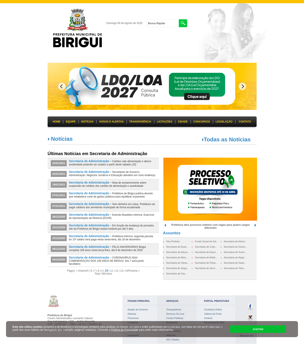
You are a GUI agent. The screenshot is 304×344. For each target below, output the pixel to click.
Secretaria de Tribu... (235, 268)
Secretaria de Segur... (177, 268)
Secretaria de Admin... (235, 241)
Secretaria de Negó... (235, 257)
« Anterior (81, 270)
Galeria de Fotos (213, 314)
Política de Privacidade (124, 329)
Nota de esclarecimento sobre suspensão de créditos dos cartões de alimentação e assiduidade (107, 184)
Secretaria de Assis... (177, 246)
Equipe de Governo (138, 309)
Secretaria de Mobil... (206, 257)
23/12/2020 (58, 227)
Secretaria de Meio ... (177, 257)
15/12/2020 (58, 238)
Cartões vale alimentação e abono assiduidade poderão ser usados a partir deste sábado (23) (110, 163)
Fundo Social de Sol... (206, 241)
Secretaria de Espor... (206, 252)
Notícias (132, 314)
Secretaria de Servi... (206, 268)
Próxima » (134, 270)
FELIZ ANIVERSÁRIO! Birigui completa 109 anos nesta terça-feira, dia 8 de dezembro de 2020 (107, 248)
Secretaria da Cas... (176, 273)
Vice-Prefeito (173, 241)
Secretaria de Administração (89, 161)
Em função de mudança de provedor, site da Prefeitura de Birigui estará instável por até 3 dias (111, 227)
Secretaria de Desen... (235, 246)
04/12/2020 (58, 259)
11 (111, 270)
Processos (133, 318)
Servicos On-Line (175, 314)
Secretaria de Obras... (177, 263)
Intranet (208, 318)
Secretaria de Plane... (206, 263)
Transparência (173, 309)
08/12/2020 (58, 248)
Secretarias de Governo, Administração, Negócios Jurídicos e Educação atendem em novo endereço (112, 174)
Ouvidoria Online (213, 309)
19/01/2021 (58, 184)
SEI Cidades (172, 339)
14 (126, 270)
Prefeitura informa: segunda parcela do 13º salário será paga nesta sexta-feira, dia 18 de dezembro (111, 238)
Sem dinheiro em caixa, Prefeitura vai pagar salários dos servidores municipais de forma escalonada (112, 206)
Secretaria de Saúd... (235, 263)
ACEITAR (258, 329)
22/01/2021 (58, 163)
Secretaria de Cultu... (206, 246)
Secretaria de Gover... (235, 252)
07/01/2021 (58, 195)
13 (121, 270)
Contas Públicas (174, 318)
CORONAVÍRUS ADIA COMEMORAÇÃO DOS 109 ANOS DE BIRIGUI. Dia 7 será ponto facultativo (106, 260)
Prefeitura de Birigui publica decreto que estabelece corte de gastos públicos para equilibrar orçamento (111, 195)
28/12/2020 (58, 216)
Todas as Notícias (227, 139)
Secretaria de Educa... (178, 252)
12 (116, 270)
